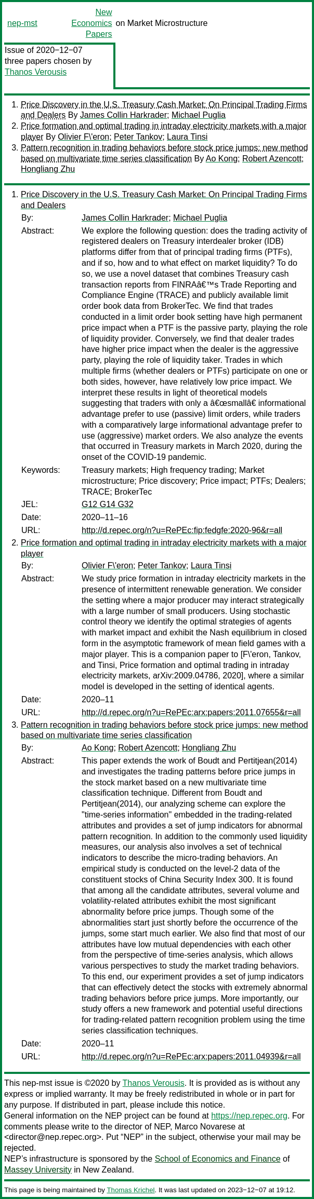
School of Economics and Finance (218, 1158)
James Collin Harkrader (123, 115)
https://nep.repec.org (249, 1115)
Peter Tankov (138, 136)
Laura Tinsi (187, 136)
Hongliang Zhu (48, 169)
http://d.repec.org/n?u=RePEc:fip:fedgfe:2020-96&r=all (182, 530)
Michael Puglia (199, 115)
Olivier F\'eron (83, 136)
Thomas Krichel (130, 1190)
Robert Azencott (272, 158)
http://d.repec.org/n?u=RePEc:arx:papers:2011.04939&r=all (191, 1056)
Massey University (38, 1169)
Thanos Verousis (36, 71)
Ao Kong (222, 158)
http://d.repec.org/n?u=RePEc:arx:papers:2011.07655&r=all (191, 712)
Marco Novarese (205, 1126)
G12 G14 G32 (108, 504)
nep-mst (22, 23)
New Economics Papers (91, 23)
